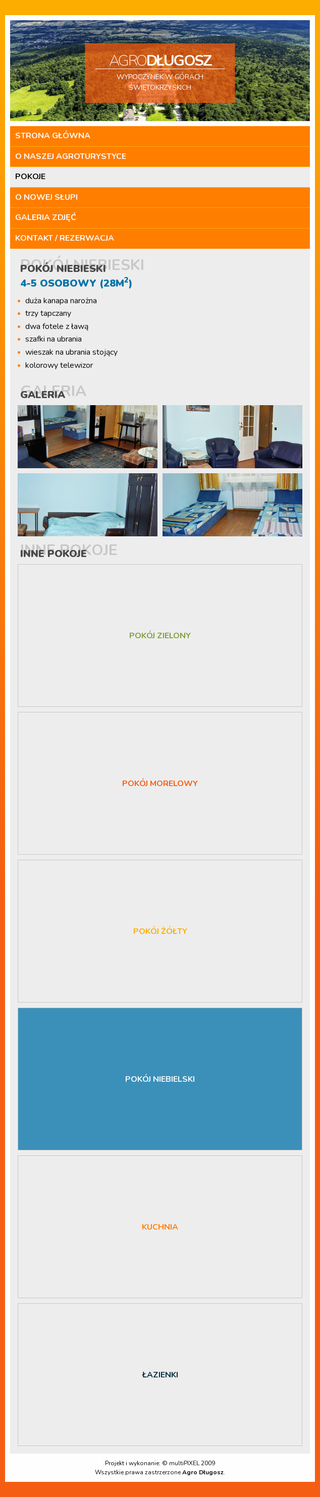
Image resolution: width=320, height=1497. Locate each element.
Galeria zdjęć (45, 217)
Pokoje (30, 176)
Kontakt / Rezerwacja (64, 238)
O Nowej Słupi (46, 197)
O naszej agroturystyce (70, 156)
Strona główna (52, 135)
